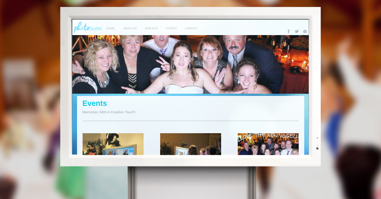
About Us (130, 28)
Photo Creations (87, 27)
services (151, 28)
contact (191, 28)
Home (110, 28)
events (171, 28)
